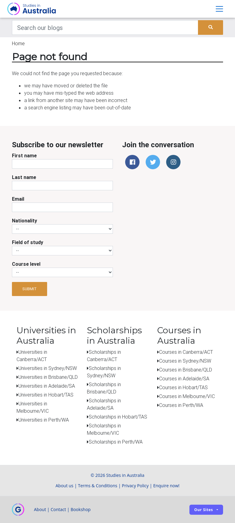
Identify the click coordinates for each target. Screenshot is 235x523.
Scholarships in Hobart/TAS (118, 417)
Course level (26, 264)
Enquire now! (166, 485)
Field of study (27, 242)
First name (24, 155)
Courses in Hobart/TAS (183, 387)
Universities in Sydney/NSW (47, 368)
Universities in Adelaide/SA (46, 386)
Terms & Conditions (98, 485)
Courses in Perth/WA (181, 405)
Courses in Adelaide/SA (184, 378)
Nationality (24, 221)
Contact (58, 509)
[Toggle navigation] (219, 9)
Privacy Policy (135, 485)
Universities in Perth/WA (43, 420)
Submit (29, 288)
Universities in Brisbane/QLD (48, 377)
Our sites (203, 509)
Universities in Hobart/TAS (45, 395)
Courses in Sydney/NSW (185, 361)
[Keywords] (105, 27)
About (40, 509)
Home (18, 43)
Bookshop (81, 509)
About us (64, 485)
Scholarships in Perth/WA (116, 442)
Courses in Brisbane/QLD (185, 370)
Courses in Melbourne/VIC (187, 396)
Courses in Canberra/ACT (186, 352)
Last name (24, 177)
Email (18, 199)
